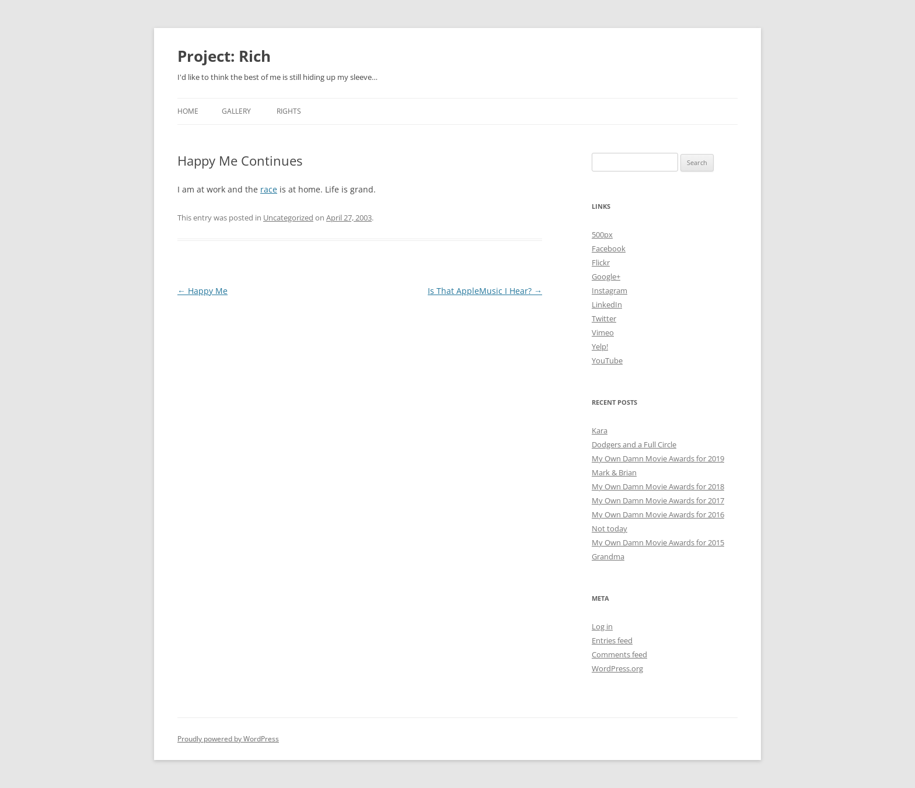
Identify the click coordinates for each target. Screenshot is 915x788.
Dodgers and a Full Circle (634, 444)
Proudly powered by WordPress (228, 739)
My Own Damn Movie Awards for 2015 (658, 542)
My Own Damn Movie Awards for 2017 (658, 500)
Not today (609, 528)
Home (187, 111)
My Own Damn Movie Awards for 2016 (658, 514)
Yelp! (600, 346)
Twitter (604, 318)
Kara (599, 430)
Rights (289, 111)
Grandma (608, 556)
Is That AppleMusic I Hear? (485, 290)
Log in (602, 626)
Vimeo (603, 332)
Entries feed (612, 640)
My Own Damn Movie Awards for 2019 (658, 458)
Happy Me (202, 290)
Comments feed (619, 654)
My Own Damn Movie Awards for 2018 (658, 486)
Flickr (601, 262)
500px (602, 234)
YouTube (607, 360)
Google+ (606, 276)
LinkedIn (607, 304)
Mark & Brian (614, 472)
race (268, 189)
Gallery (236, 111)
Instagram (609, 290)
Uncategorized (288, 217)
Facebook (609, 248)
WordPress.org (617, 668)
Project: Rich (224, 55)
